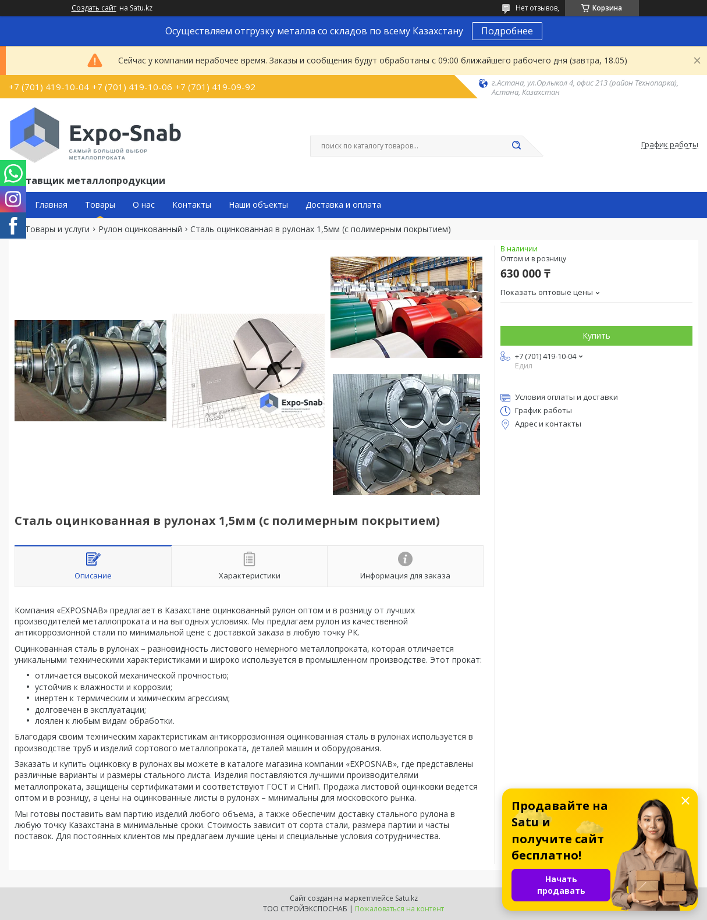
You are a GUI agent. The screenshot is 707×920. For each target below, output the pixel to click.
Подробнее (507, 30)
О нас (144, 205)
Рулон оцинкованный (140, 229)
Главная (51, 205)
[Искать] (516, 146)
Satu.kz (406, 898)
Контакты (191, 205)
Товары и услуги (57, 229)
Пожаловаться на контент (399, 909)
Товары (100, 205)
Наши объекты (258, 205)
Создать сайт (94, 8)
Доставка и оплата (343, 205)
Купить (596, 335)
